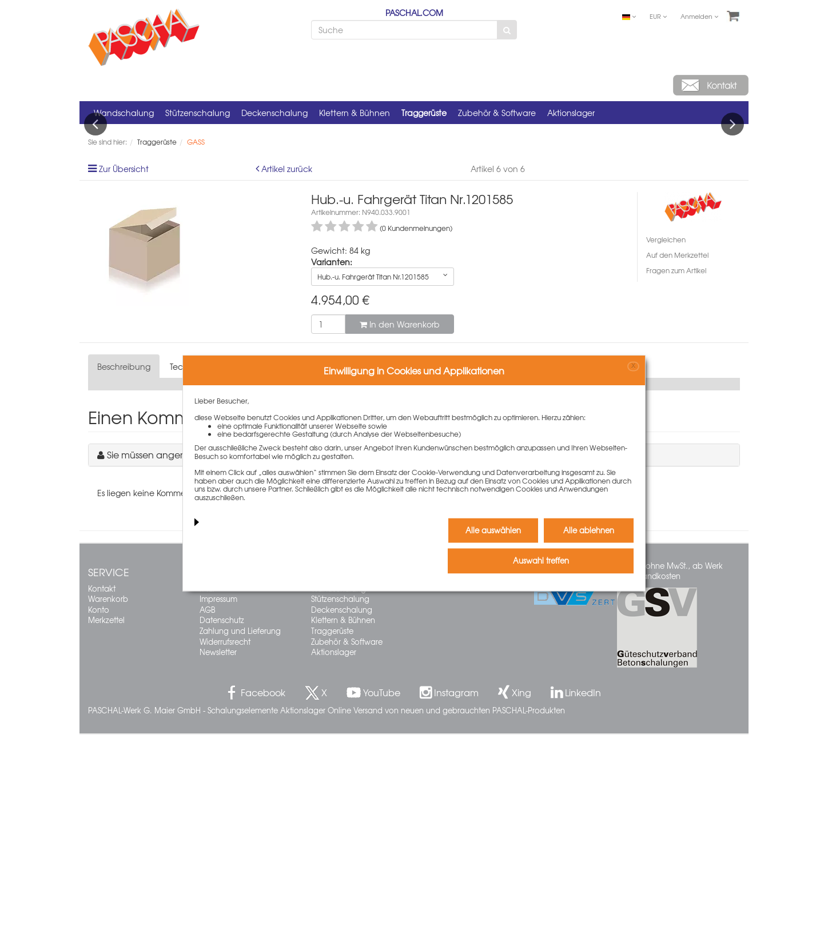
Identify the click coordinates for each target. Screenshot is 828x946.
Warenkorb (108, 810)
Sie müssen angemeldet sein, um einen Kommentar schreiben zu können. (265, 666)
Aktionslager (571, 112)
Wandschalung (124, 112)
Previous (95, 229)
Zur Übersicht (124, 380)
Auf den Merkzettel (677, 467)
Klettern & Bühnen (354, 112)
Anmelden (699, 16)
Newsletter (218, 864)
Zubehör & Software (497, 112)
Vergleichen (666, 451)
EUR (658, 16)
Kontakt (102, 800)
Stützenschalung (197, 112)
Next (732, 229)
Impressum (218, 810)
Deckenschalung (274, 112)
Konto (98, 821)
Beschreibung (123, 578)
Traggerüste (424, 112)
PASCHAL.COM (414, 12)
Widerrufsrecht (225, 853)
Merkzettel (106, 832)
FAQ (207, 800)
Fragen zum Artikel (676, 482)
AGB (207, 821)
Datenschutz (222, 832)
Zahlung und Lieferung (240, 842)
